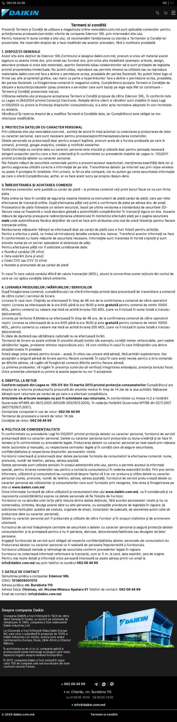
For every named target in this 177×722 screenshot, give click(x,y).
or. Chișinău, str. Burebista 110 (88, 692)
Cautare (158, 13)
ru (172, 3)
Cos (165, 12)
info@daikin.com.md (89, 705)
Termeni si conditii (104, 714)
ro (165, 3)
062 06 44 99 (13, 3)
